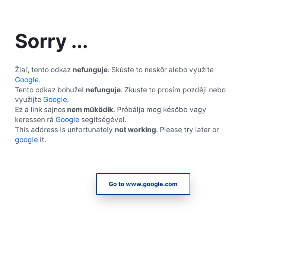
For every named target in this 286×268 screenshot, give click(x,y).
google (27, 139)
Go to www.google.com (143, 184)
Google (27, 79)
